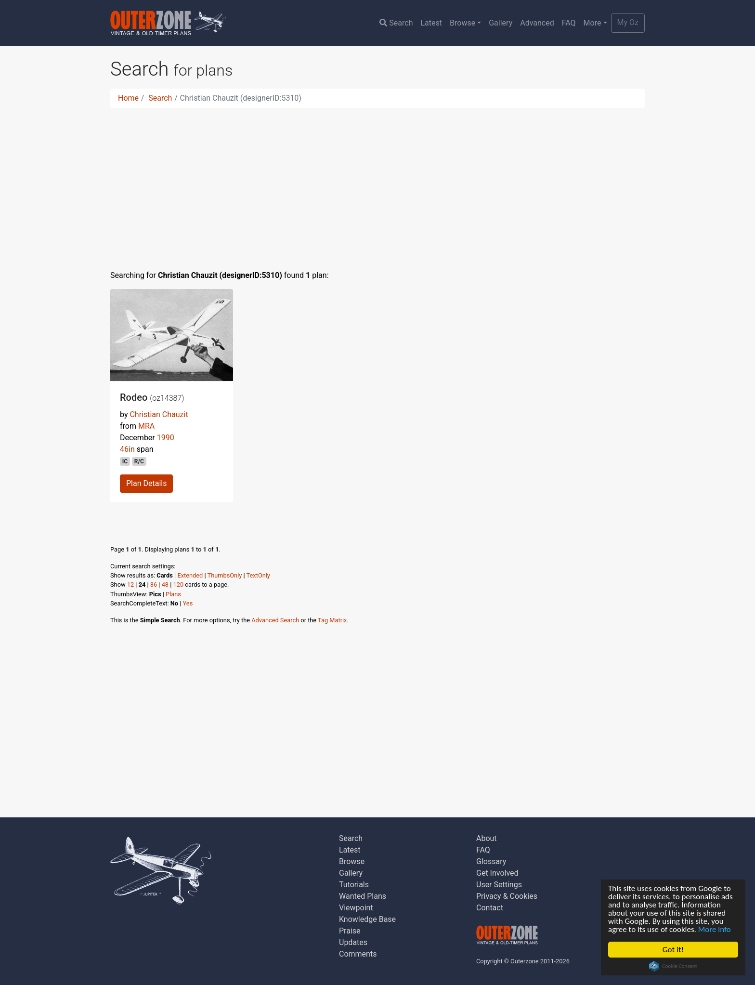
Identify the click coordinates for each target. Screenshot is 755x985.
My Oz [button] (627, 22)
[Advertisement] (377, 183)
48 (165, 584)
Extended (190, 575)
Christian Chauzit (159, 414)
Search (396, 22)
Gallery (500, 22)
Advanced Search (275, 620)
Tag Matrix (332, 620)
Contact (489, 907)
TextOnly (258, 575)
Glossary (491, 861)
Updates (353, 942)
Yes (188, 603)
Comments (358, 954)
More (592, 22)
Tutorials (354, 884)
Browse (462, 22)
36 (153, 584)
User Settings (499, 884)
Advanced (537, 22)
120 (178, 584)
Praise (350, 930)
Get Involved (497, 873)
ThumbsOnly (225, 575)
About (486, 838)
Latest (431, 22)
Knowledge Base (367, 919)
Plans (173, 594)
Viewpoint (356, 907)
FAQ (569, 22)
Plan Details (146, 483)
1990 (165, 437)
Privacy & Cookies (506, 896)
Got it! (673, 950)
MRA (146, 426)
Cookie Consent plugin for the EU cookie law (673, 966)
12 (130, 584)
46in (127, 449)
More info (714, 929)
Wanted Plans (362, 896)
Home (128, 98)
